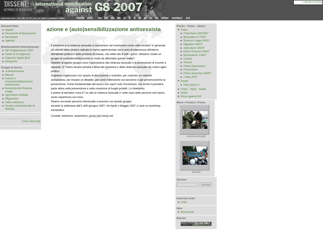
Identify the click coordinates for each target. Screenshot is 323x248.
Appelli (9, 29)
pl (145, 18)
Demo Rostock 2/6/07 (196, 51)
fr (31, 18)
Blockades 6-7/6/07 (194, 36)
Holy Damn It (191, 84)
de (23, 18)
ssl (188, 18)
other (165, 18)
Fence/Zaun (190, 69)
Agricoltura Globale (16, 94)
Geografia (11, 61)
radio (61, 18)
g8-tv (44, 18)
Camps (187, 58)
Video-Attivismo (14, 102)
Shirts (184, 92)
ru (150, 18)
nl (139, 18)
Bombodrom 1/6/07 (194, 55)
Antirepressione (14, 71)
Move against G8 (191, 96)
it (27, 18)
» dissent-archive (312, 1)
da (112, 18)
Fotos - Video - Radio (193, 89)
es (35, 18)
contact (176, 18)
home (80, 18)
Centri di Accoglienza (17, 54)
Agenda (9, 40)
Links (184, 202)
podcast (53, 18)
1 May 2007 (190, 76)
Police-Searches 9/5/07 (197, 73)
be (106, 18)
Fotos (184, 29)
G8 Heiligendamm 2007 (19, 50)
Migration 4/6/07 (193, 44)
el (39, 18)
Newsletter (11, 36)
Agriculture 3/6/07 (194, 47)
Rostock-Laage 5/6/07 (196, 40)
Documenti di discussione (20, 33)
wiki (90, 18)
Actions (187, 62)
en (19, 18)
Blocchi (9, 74)
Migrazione (11, 98)
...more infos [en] (30, 121)
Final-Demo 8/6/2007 (195, 33)
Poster (184, 81)
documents (187, 211)
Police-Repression (194, 66)
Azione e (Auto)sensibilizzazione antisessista (19, 81)
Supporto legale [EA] (17, 57)
